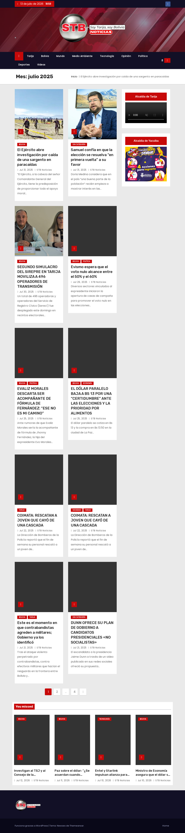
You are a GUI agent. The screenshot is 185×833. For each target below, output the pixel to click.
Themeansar (77, 825)
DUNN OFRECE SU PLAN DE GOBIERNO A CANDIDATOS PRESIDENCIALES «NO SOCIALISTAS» (92, 632)
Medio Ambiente (82, 56)
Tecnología (107, 56)
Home (165, 825)
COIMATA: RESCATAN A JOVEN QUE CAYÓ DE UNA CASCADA (37, 520)
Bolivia (45, 56)
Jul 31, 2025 (26, 169)
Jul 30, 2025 (27, 291)
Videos (41, 64)
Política (142, 56)
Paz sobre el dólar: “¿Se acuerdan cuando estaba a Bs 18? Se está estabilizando (72, 777)
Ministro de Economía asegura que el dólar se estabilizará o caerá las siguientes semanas (153, 777)
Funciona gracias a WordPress (32, 825)
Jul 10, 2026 (104, 780)
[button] (162, 60)
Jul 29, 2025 (80, 282)
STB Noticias (43, 169)
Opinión (126, 56)
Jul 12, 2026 (23, 780)
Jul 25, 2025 (26, 418)
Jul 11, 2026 (64, 780)
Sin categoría (78, 144)
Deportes (24, 64)
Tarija (30, 56)
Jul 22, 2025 (26, 530)
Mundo (60, 56)
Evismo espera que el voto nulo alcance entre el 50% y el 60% (92, 272)
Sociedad (76, 510)
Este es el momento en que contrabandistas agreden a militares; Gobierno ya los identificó (37, 632)
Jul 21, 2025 (26, 647)
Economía (87, 383)
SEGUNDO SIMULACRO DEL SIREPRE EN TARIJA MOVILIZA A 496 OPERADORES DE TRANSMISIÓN (38, 277)
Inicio (74, 76)
